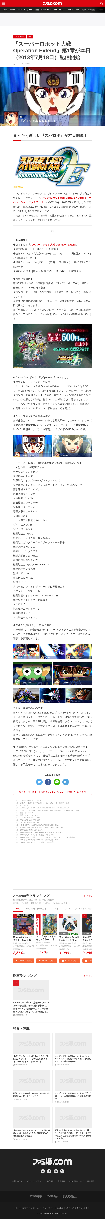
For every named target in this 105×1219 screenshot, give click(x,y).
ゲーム (18, 909)
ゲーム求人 (58, 9)
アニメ (68, 909)
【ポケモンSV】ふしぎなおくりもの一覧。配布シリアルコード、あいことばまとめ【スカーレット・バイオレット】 (31, 1059)
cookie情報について (76, 1181)
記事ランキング (25, 976)
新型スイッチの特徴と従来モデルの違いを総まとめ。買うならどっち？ (31, 1094)
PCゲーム (28, 9)
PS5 (20, 9)
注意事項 (61, 1181)
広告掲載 (90, 1181)
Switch (12, 9)
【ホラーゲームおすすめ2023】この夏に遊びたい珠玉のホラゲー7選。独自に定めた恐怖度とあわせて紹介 (31, 1133)
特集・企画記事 (89, 9)
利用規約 (50, 1181)
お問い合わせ (17, 1181)
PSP (29, 37)
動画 (78, 9)
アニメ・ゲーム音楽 (83, 909)
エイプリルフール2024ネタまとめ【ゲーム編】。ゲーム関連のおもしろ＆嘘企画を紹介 (73, 1096)
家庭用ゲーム (19, 37)
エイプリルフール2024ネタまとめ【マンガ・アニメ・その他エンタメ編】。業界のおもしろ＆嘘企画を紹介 (73, 1059)
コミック (56, 909)
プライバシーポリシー (35, 1181)
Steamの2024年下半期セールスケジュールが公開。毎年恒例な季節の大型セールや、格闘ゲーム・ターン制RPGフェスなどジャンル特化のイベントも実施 (31, 1008)
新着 (5, 9)
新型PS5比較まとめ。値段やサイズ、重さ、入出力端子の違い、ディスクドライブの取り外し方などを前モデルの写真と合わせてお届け (73, 1134)
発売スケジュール (43, 9)
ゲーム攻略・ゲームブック (36, 909)
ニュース (70, 9)
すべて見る (88, 896)
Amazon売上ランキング (31, 896)
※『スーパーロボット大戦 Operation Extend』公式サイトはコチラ (52, 792)
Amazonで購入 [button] (23, 961)
